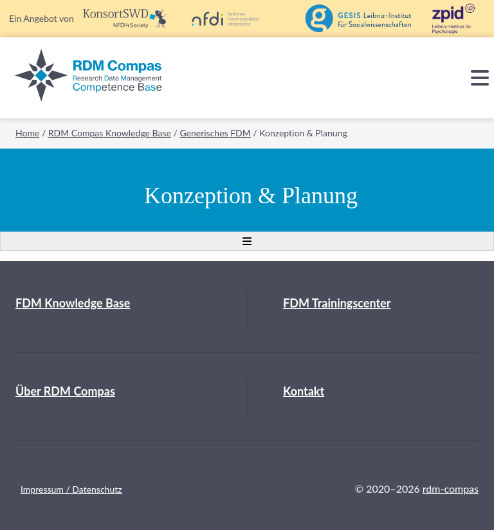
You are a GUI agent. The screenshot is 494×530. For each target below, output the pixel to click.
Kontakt (303, 391)
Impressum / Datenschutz (71, 489)
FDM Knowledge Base (72, 303)
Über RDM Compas (65, 391)
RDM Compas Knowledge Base (109, 132)
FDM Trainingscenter (336, 303)
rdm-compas (451, 488)
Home (27, 132)
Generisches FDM (214, 132)
